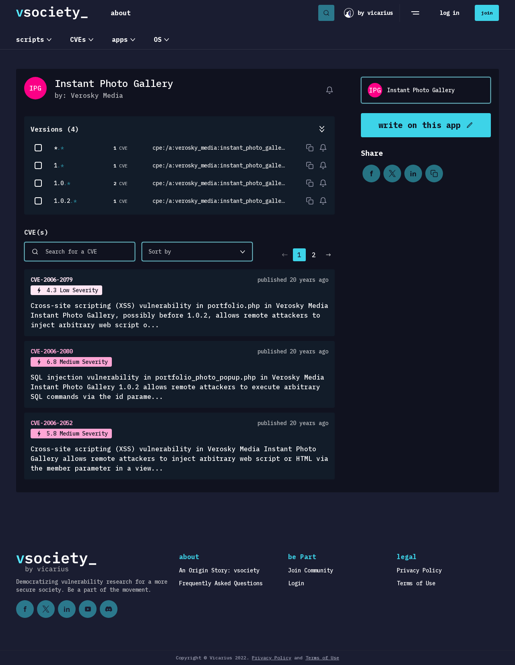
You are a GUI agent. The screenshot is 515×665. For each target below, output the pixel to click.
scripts (30, 39)
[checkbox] (38, 147)
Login (296, 583)
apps (120, 39)
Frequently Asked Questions (221, 583)
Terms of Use (416, 583)
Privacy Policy (419, 570)
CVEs (78, 39)
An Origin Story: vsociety (219, 570)
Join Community (310, 570)
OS (158, 39)
